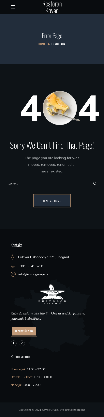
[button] (52, 200)
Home (42, 44)
